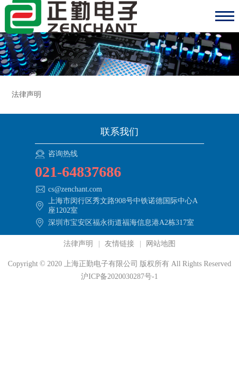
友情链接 (119, 244)
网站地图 (160, 244)
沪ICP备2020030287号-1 (119, 276)
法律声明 (79, 244)
